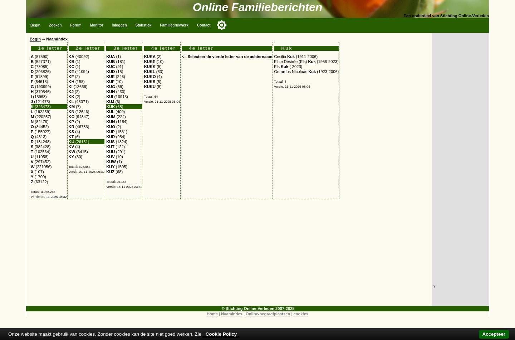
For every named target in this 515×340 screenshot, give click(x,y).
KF (71, 76)
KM (72, 107)
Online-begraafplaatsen (268, 314)
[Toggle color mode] (222, 25)
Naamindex (231, 314)
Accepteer (493, 334)
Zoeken (55, 25)
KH (71, 81)
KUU (110, 152)
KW (72, 152)
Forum (75, 25)
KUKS (150, 81)
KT (71, 137)
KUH (110, 91)
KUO (110, 127)
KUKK (150, 66)
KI (71, 86)
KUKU (150, 86)
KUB (110, 61)
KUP (110, 132)
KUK (110, 107)
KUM (110, 117)
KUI (109, 96)
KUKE (150, 61)
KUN (110, 122)
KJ (71, 91)
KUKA (150, 56)
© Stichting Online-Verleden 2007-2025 (258, 308)
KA (71, 56)
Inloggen (119, 25)
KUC (110, 66)
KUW (111, 162)
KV (71, 147)
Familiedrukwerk (174, 25)
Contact (204, 25)
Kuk (291, 56)
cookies (300, 314)
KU (71, 142)
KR (71, 127)
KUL (110, 112)
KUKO (150, 76)
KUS (110, 142)
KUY (110, 167)
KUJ (110, 101)
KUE (110, 76)
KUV (110, 157)
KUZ (110, 172)
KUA (110, 56)
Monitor (96, 25)
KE (71, 71)
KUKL (149, 71)
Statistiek (144, 25)
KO (72, 117)
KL (71, 101)
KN (71, 112)
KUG (110, 86)
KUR (110, 137)
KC (71, 66)
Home (212, 314)
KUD (110, 71)
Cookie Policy (221, 334)
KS (71, 132)
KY (71, 157)
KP (71, 122)
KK (71, 96)
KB (71, 61)
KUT (110, 147)
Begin (35, 25)
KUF (110, 81)
